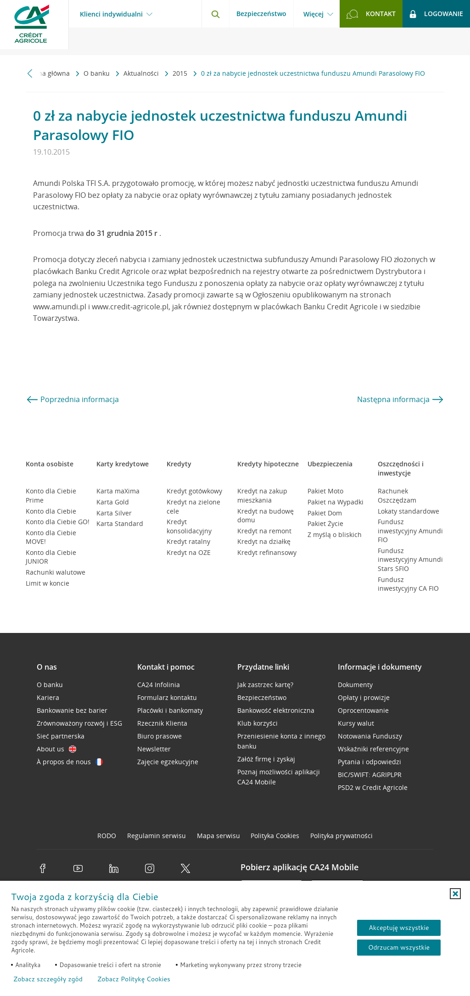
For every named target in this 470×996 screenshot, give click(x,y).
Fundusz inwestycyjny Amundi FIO (410, 530)
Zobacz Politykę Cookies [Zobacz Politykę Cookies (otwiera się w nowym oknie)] (133, 979)
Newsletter (154, 748)
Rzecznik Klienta (162, 723)
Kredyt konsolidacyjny (189, 526)
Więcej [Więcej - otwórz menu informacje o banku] (313, 14)
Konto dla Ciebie (51, 511)
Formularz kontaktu (167, 697)
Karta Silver (114, 513)
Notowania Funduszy (370, 736)
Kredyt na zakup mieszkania (262, 495)
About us (56, 748)
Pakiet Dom (325, 513)
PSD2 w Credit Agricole (373, 787)
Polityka (275, 835)
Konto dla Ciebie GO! (58, 521)
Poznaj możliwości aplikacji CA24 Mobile (278, 776)
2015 (181, 73)
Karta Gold (112, 502)
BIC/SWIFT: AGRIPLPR (370, 774)
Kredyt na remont (264, 530)
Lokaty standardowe (408, 511)
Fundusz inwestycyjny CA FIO (408, 584)
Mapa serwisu (218, 835)
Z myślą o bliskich (335, 534)
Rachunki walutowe (55, 572)
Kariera (48, 697)
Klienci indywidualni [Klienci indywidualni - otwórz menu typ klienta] (111, 14)
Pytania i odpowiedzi (369, 761)
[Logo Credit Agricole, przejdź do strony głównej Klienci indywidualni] (34, 27)
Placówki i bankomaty (170, 710)
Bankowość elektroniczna (275, 710)
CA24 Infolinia (158, 684)
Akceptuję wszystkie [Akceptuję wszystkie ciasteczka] (399, 927)
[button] (455, 893)
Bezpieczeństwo (261, 13)
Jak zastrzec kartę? (265, 684)
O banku (98, 73)
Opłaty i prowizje (364, 697)
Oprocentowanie (363, 710)
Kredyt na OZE (189, 552)
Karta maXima (118, 491)
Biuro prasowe (159, 736)
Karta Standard (119, 523)
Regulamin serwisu (156, 835)
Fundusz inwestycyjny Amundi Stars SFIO (410, 559)
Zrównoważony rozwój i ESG (79, 723)
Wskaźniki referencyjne (373, 748)
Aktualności (142, 73)
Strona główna (49, 73)
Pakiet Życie (325, 523)
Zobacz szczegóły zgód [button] (48, 979)
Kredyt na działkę (264, 541)
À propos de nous (70, 761)
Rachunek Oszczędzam (397, 495)
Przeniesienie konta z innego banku (281, 741)
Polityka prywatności (341, 835)
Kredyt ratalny (188, 541)
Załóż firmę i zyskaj (266, 759)
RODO (106, 835)
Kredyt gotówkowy (194, 491)
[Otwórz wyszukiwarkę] (215, 14)
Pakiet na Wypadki (336, 502)
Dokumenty (355, 684)
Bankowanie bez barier (72, 710)
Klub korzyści (257, 723)
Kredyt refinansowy (267, 552)
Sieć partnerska (60, 736)
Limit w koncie (47, 583)
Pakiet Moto (325, 491)
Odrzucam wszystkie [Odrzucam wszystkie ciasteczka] (399, 947)
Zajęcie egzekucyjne (167, 761)
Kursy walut (356, 723)
